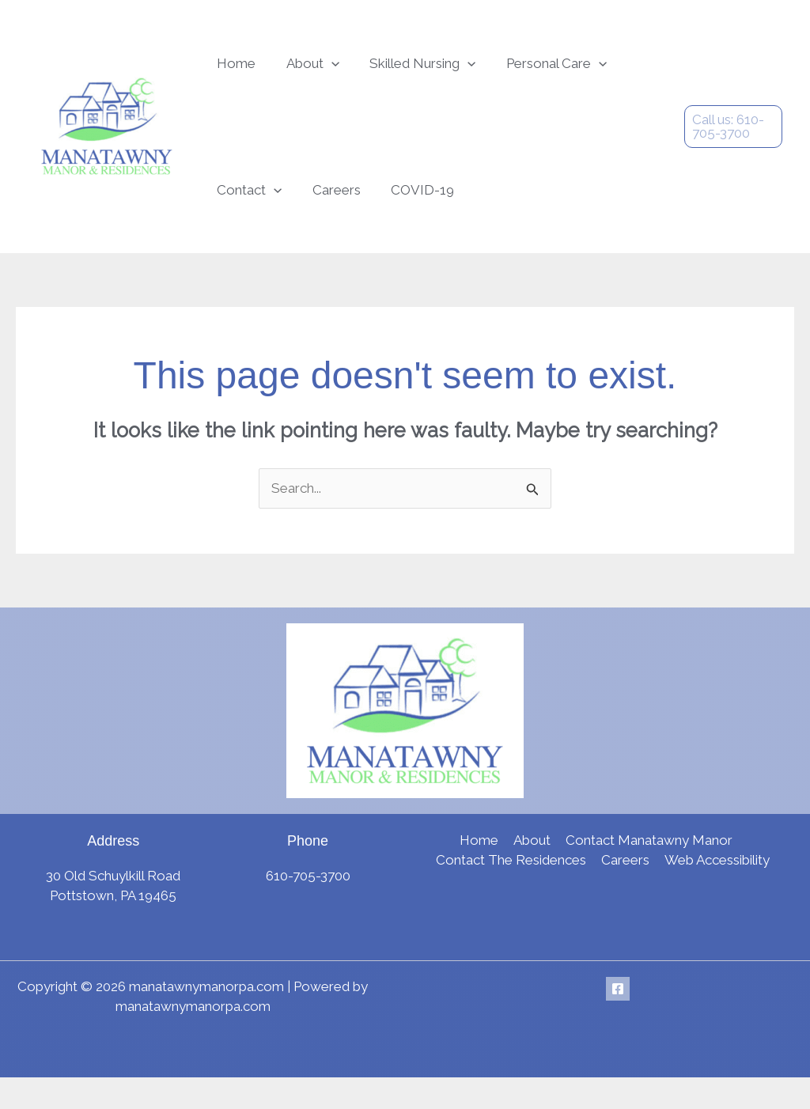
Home (229, 71)
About (293, 71)
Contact (611, 71)
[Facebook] (618, 1020)
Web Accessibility (715, 891)
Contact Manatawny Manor (647, 872)
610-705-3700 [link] (308, 907)
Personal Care (510, 71)
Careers (234, 213)
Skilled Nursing (390, 71)
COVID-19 (307, 213)
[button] (312, 71)
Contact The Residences (512, 891)
